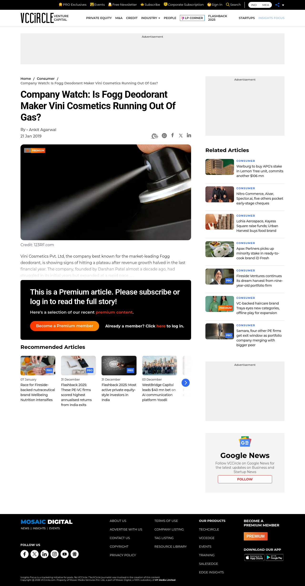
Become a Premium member (65, 326)
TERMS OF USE (166, 521)
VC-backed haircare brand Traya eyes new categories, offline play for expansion (258, 308)
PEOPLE (170, 18)
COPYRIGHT (119, 546)
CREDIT (131, 18)
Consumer (46, 78)
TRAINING (206, 555)
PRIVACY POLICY (123, 555)
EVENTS (205, 546)
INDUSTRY (149, 18)
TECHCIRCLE (209, 529)
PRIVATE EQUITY (99, 18)
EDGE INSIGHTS (211, 572)
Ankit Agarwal (42, 129)
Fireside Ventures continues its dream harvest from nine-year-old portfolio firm (259, 281)
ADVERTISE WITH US (126, 529)
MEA (265, 5)
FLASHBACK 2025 (217, 18)
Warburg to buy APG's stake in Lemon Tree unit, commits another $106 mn (259, 171)
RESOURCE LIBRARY (170, 546)
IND (254, 5)
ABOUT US (118, 521)
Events (97, 4)
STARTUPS (247, 18)
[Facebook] (172, 136)
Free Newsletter (122, 4)
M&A (118, 18)
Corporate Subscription (184, 4)
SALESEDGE (208, 564)
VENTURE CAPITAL (61, 18)
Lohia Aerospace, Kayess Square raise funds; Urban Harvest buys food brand (257, 226)
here (161, 326)
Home (25, 78)
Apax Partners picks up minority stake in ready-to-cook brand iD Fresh (257, 253)
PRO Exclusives (72, 4)
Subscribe (150, 4)
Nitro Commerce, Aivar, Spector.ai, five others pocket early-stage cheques (259, 198)
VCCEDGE (206, 538)
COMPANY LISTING (169, 529)
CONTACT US (120, 538)
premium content (114, 312)
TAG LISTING (164, 538)
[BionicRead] (154, 136)
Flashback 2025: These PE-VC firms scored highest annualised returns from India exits (76, 393)
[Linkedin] (189, 136)
